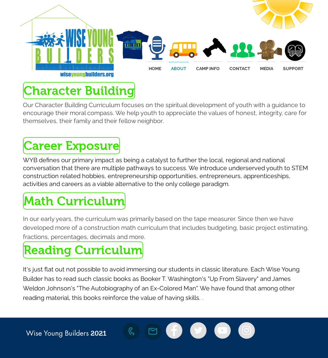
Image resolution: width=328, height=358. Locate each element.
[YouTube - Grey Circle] (222, 330)
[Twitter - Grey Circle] (198, 330)
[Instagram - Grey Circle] (246, 330)
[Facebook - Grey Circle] (174, 330)
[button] (78, 90)
